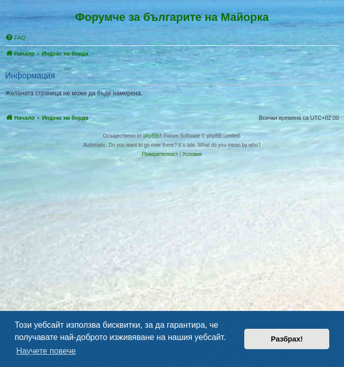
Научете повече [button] (46, 351)
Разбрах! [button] (287, 339)
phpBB (151, 136)
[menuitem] (15, 38)
